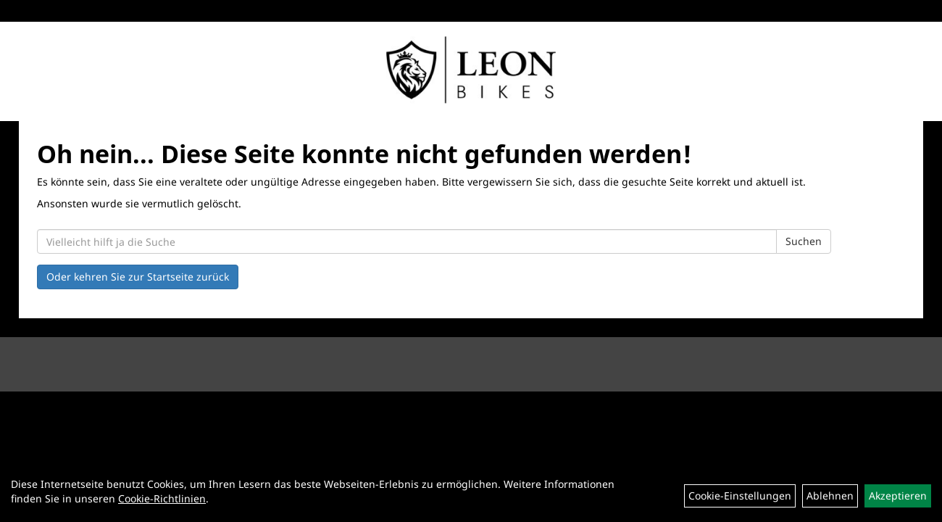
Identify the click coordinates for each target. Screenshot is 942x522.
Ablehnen (830, 495)
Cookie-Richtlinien (162, 498)
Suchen (803, 241)
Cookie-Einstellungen (739, 495)
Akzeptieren (898, 495)
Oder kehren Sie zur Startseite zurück (137, 276)
